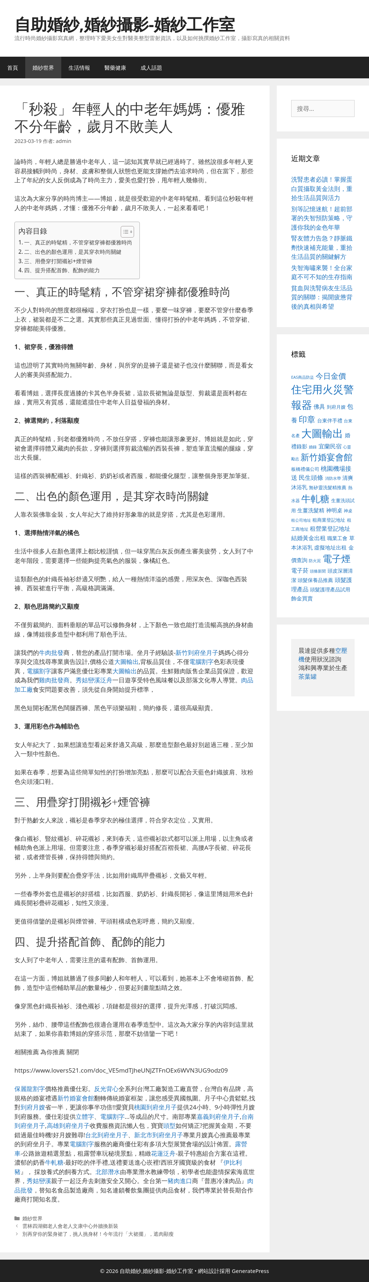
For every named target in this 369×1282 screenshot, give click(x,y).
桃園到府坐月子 (155, 1107)
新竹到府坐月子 (196, 652)
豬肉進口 (180, 1181)
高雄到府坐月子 (68, 1125)
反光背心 (106, 1089)
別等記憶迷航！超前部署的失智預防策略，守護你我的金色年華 (321, 218)
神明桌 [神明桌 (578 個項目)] (334, 510)
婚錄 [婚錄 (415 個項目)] (313, 446)
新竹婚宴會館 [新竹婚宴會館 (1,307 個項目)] (326, 457)
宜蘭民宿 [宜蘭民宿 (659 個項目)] (330, 446)
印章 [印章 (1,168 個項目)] (307, 419)
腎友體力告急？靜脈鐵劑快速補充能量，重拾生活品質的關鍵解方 (321, 247)
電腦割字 (201, 661)
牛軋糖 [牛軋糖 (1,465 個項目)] (315, 498)
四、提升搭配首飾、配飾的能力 (62, 270)
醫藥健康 (115, 67)
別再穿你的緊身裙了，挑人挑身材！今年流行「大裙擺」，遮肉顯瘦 (98, 1233)
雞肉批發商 (54, 680)
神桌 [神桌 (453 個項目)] (348, 510)
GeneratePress (250, 1270)
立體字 (85, 1116)
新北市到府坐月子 (158, 1135)
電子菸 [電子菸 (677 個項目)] (299, 570)
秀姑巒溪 (39, 1181)
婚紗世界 (43, 67)
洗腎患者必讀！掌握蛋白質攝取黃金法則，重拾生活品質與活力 (321, 188)
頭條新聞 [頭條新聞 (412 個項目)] (318, 571)
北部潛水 (107, 1172)
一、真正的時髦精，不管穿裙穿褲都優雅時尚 (78, 242)
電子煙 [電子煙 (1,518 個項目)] (337, 558)
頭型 (169, 1125)
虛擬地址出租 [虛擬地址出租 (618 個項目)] (330, 547)
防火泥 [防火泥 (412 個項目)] (315, 560)
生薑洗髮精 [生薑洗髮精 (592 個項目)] (310, 510)
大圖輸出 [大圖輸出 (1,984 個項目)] (322, 433)
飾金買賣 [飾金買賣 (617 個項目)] (302, 598)
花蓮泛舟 (163, 1153)
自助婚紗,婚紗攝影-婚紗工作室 (124, 24)
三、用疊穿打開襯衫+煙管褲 (58, 261)
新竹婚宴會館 (75, 1098)
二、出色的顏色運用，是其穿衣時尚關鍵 (72, 251)
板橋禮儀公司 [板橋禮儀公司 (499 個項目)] (305, 469)
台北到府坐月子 (106, 1135)
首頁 (12, 67)
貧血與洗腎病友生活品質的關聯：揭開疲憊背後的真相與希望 (321, 297)
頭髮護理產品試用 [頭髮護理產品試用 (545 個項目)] (330, 589)
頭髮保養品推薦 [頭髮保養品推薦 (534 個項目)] (315, 580)
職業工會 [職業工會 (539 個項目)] (337, 538)
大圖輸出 (126, 661)
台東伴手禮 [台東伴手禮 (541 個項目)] (329, 420)
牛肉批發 (51, 652)
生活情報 (79, 67)
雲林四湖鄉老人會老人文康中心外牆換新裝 (70, 1225)
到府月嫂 (33, 1107)
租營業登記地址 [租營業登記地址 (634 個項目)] (330, 529)
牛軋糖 (54, 1162)
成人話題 (151, 67)
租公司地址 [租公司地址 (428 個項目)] (301, 520)
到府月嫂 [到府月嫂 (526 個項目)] (336, 407)
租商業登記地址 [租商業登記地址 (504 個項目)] (328, 520)
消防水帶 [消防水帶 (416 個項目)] (333, 478)
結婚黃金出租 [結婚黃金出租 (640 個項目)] (308, 538)
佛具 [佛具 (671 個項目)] (319, 406)
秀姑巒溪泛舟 (94, 680)
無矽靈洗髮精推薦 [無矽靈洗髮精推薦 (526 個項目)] (327, 487)
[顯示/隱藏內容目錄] (123, 232)
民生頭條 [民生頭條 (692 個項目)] (311, 477)
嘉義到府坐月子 (218, 1116)
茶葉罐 (307, 676)
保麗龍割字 (29, 1089)
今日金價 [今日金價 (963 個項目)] (331, 376)
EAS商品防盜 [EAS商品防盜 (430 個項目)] (302, 377)
